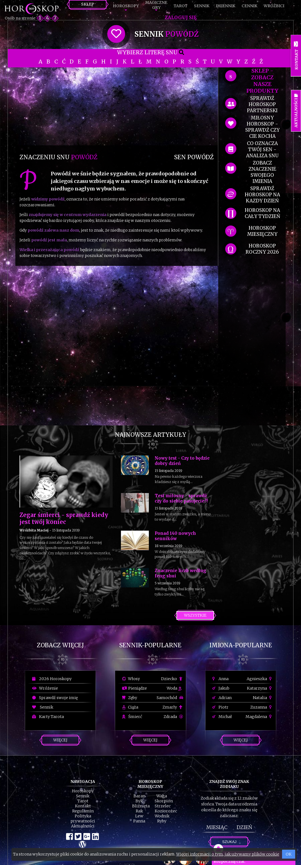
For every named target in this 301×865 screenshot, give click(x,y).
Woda (174, 688)
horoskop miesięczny (262, 231)
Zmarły (172, 707)
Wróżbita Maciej (34, 530)
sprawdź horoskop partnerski (262, 104)
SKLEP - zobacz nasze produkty (262, 80)
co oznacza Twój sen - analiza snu (262, 149)
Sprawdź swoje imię (55, 697)
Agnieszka (260, 678)
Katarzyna (260, 688)
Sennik (201, 5)
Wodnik (162, 816)
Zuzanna (261, 707)
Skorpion (164, 800)
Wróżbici (274, 5)
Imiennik (225, 5)
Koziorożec (166, 810)
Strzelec (163, 805)
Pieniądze (134, 688)
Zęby (129, 697)
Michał (222, 716)
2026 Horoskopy (52, 678)
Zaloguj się (181, 17)
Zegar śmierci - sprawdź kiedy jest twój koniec (64, 518)
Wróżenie (45, 688)
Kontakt (83, 805)
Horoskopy (126, 5)
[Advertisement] (117, 106)
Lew (139, 816)
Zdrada (173, 716)
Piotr (220, 707)
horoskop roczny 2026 (262, 249)
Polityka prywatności (83, 818)
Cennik (249, 5)
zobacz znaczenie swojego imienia (262, 172)
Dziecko (172, 678)
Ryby (161, 821)
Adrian (222, 697)
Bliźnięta (141, 805)
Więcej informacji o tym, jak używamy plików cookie (227, 854)
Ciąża (130, 707)
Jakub (220, 688)
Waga (161, 795)
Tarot (181, 5)
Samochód (170, 697)
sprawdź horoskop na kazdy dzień (262, 194)
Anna (220, 678)
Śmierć (132, 716)
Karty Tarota (48, 716)
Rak (139, 810)
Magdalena (259, 716)
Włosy (131, 678)
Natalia (263, 697)
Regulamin (83, 810)
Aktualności (82, 826)
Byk (139, 800)
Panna (139, 821)
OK (289, 854)
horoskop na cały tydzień (262, 213)
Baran (139, 795)
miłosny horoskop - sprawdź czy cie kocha (262, 127)
